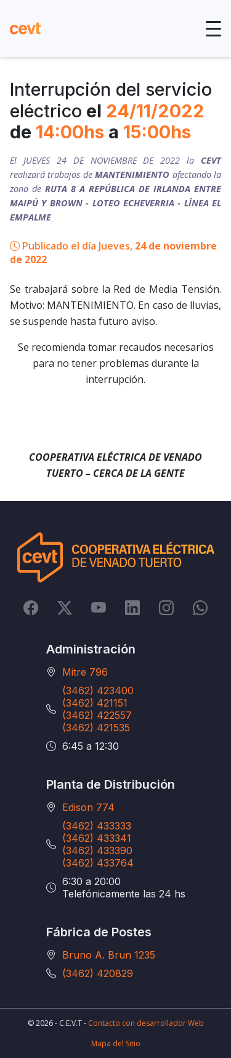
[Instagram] (166, 607)
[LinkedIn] (132, 607)
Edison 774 (88, 807)
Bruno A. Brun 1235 (108, 955)
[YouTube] (98, 607)
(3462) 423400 (98, 690)
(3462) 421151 (95, 703)
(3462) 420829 (97, 973)
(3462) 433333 (96, 826)
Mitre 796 (85, 672)
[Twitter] (64, 607)
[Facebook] (30, 607)
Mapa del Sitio (115, 1043)
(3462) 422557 (97, 715)
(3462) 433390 (97, 850)
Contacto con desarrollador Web (146, 1023)
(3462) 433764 (98, 863)
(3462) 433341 (96, 838)
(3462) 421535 (96, 727)
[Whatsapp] (200, 607)
